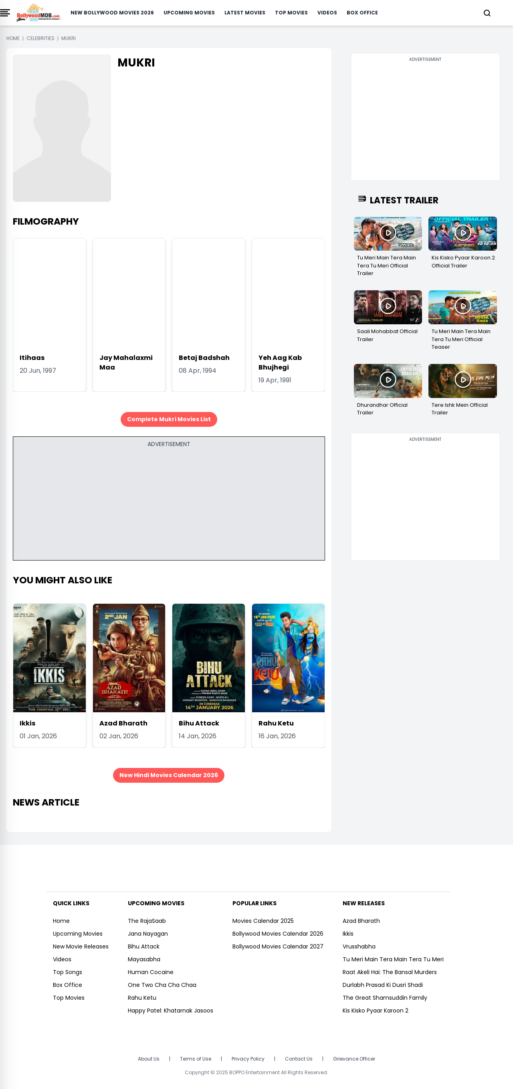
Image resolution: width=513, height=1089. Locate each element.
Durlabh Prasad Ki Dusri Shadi (383, 985)
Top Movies (291, 12)
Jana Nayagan (148, 934)
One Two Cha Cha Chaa (162, 985)
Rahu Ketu (276, 723)
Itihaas (32, 357)
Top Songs (67, 972)
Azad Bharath (123, 723)
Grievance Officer (354, 1058)
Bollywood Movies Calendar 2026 (277, 934)
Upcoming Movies (189, 12)
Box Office (362, 12)
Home (61, 921)
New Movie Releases (81, 946)
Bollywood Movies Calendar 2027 (277, 946)
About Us (149, 1058)
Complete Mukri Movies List (169, 419)
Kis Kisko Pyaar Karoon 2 (375, 1011)
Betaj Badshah (204, 357)
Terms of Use (195, 1058)
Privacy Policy (248, 1058)
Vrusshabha (359, 946)
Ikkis (27, 723)
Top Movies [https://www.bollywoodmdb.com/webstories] (69, 998)
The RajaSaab (147, 921)
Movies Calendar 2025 (263, 921)
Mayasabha (144, 959)
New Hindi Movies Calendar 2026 (168, 775)
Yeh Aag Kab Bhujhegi (280, 362)
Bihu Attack (199, 723)
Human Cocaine (151, 972)
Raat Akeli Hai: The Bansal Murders (390, 972)
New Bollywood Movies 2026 (112, 12)
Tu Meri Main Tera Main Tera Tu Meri (393, 959)
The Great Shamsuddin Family (385, 998)
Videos (327, 12)
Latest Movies (244, 12)
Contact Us (299, 1058)
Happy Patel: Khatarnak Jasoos (170, 1011)
